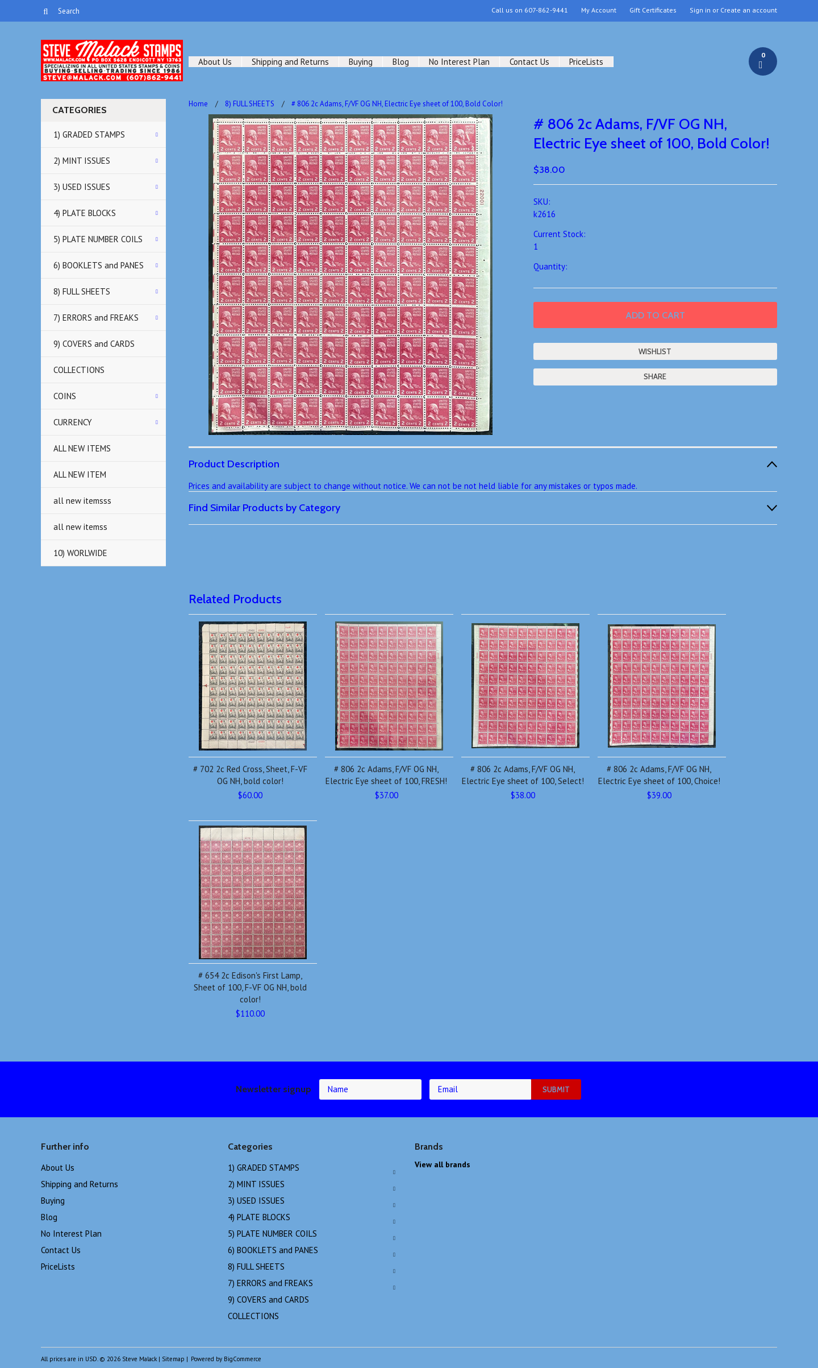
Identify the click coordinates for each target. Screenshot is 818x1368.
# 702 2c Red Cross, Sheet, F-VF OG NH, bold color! (250, 775)
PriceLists (586, 61)
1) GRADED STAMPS (89, 134)
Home (198, 104)
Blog (401, 61)
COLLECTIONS (79, 369)
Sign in (700, 10)
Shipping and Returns (290, 61)
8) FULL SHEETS (81, 291)
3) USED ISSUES (81, 186)
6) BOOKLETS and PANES (98, 265)
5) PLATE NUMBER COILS (98, 239)
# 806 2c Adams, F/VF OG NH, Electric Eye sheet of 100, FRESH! (386, 775)
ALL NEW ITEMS (82, 448)
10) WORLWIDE (80, 553)
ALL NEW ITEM (79, 474)
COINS (64, 396)
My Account (598, 10)
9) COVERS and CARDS (94, 343)
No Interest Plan (459, 61)
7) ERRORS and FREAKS (96, 317)
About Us (215, 61)
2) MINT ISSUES (81, 160)
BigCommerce (242, 1359)
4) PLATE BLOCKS (84, 213)
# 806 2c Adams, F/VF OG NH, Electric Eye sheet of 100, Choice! (659, 775)
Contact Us (529, 61)
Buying (361, 61)
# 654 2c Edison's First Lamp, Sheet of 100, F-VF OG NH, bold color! (250, 987)
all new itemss (80, 526)
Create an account (748, 10)
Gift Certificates (653, 10)
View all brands (442, 1164)
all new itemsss (82, 500)
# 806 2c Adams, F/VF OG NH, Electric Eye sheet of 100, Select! (523, 775)
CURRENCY (72, 422)
